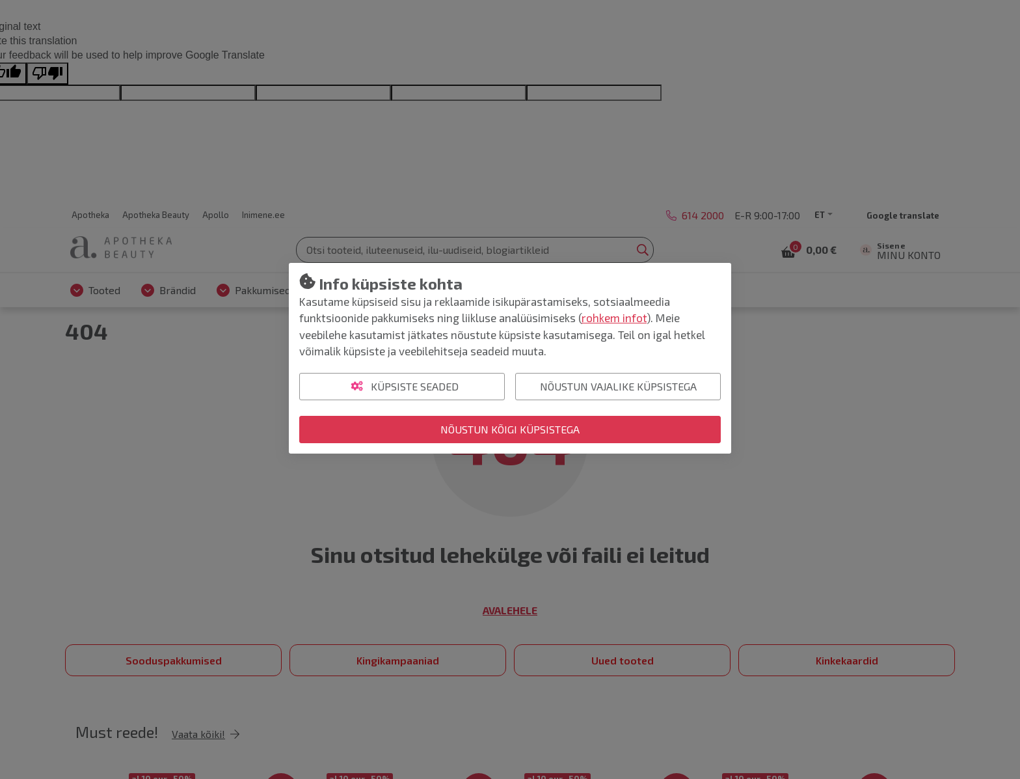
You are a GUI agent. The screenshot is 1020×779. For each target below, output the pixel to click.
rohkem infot (614, 317)
